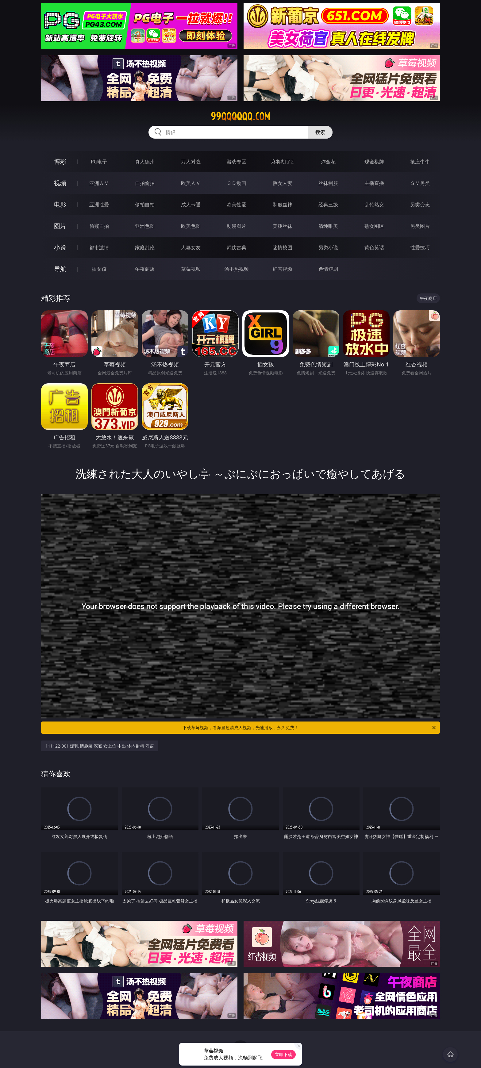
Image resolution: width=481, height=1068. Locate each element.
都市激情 (99, 247)
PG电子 (99, 161)
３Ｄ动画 (236, 183)
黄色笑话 (374, 247)
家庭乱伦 (145, 247)
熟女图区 (374, 226)
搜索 (320, 132)
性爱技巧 (420, 247)
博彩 (60, 161)
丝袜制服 (328, 183)
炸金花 (328, 161)
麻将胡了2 (282, 161)
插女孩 (99, 269)
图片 (60, 226)
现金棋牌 (374, 161)
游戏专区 (236, 161)
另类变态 (420, 204)
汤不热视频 (236, 269)
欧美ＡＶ (191, 183)
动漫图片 (236, 226)
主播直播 (374, 183)
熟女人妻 (282, 183)
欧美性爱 (236, 204)
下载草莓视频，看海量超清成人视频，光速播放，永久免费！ (310, 727)
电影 (60, 204)
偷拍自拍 (145, 204)
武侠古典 (236, 247)
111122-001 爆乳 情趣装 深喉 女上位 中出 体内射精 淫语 (99, 746)
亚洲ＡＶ (99, 183)
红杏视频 (282, 269)
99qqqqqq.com (240, 116)
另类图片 (420, 226)
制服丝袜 (282, 204)
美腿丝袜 (282, 226)
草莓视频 (191, 269)
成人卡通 (191, 204)
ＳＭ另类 (420, 183)
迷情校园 (282, 247)
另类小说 (328, 247)
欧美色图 (191, 226)
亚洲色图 (145, 226)
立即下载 (283, 1054)
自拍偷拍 (145, 183)
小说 (60, 247)
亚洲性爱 (99, 204)
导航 (60, 269)
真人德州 (145, 161)
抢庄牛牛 (420, 161)
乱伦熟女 (374, 204)
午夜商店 (145, 269)
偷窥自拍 (99, 226)
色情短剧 (328, 269)
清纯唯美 (328, 226)
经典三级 (328, 204)
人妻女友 (191, 247)
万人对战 (191, 161)
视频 (60, 183)
